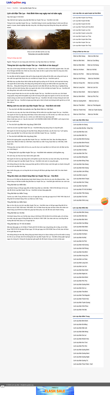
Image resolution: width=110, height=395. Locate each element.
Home (9, 8)
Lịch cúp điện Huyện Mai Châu (82, 39)
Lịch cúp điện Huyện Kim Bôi (81, 24)
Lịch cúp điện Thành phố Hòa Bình (83, 27)
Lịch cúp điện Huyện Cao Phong (82, 17)
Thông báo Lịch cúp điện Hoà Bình (38, 54)
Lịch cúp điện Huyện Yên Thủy (82, 45)
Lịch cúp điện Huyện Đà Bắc (81, 21)
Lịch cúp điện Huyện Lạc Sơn (81, 30)
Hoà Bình (15, 8)
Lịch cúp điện (15, 385)
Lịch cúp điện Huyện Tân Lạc (81, 42)
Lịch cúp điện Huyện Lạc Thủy (82, 36)
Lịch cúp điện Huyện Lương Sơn (82, 33)
